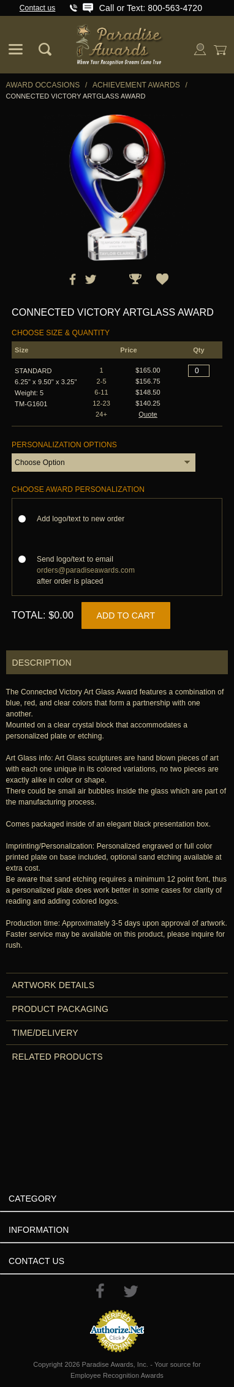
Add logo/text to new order (84, 519)
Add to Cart (126, 615)
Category (32, 1198)
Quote (147, 414)
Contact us (38, 8)
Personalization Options (64, 445)
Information (39, 1230)
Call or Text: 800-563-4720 (150, 8)
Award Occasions (43, 85)
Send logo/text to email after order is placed (85, 570)
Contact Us (36, 1261)
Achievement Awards (136, 85)
